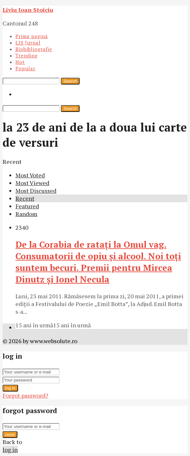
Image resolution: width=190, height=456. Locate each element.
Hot (20, 62)
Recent (24, 198)
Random (26, 214)
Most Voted (30, 175)
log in (10, 388)
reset (10, 434)
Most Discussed (35, 190)
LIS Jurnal (28, 42)
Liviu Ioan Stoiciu (28, 10)
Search (70, 81)
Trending (26, 55)
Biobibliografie (33, 49)
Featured (27, 206)
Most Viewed (32, 183)
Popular (25, 68)
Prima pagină (31, 36)
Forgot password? (25, 395)
